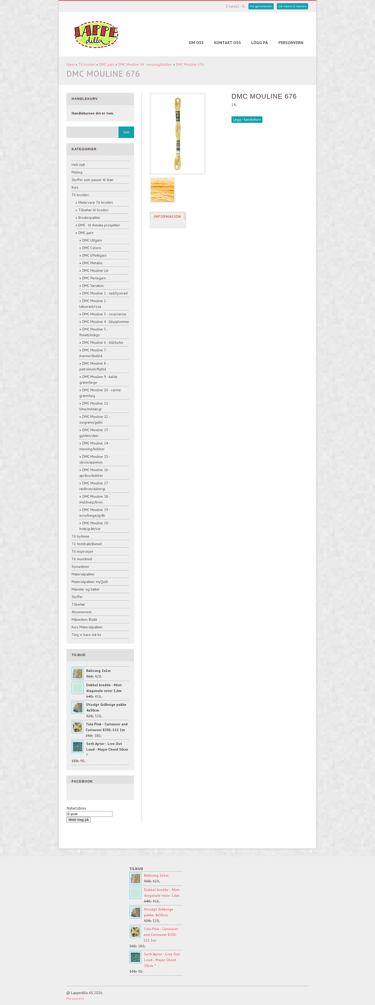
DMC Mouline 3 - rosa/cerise (104, 314)
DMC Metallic (92, 263)
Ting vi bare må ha (86, 634)
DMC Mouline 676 (190, 64)
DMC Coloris (91, 247)
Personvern (290, 42)
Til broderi (86, 64)
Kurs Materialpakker (87, 627)
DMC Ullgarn (92, 240)
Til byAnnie (80, 536)
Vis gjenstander (261, 6)
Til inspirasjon (82, 551)
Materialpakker (83, 574)
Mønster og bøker (86, 589)
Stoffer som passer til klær (93, 179)
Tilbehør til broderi (93, 210)
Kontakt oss (227, 42)
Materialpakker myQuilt (90, 581)
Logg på (259, 42)
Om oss (196, 42)
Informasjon (167, 216)
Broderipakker (89, 217)
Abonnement (81, 612)
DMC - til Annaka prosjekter (99, 225)
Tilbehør (78, 604)
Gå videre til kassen (292, 6)
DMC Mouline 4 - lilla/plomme (105, 321)
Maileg (77, 172)
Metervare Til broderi (95, 202)
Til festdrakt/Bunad (87, 543)
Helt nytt (78, 164)
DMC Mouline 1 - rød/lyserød (105, 293)
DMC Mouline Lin (95, 270)
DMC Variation (93, 285)
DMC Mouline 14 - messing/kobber (145, 64)
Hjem (70, 64)
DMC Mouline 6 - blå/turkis (102, 342)
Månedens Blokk (84, 619)
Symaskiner (80, 566)
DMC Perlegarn (94, 278)
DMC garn (106, 64)
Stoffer (77, 596)
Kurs (75, 187)
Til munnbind (82, 559)
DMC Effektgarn (94, 255)
